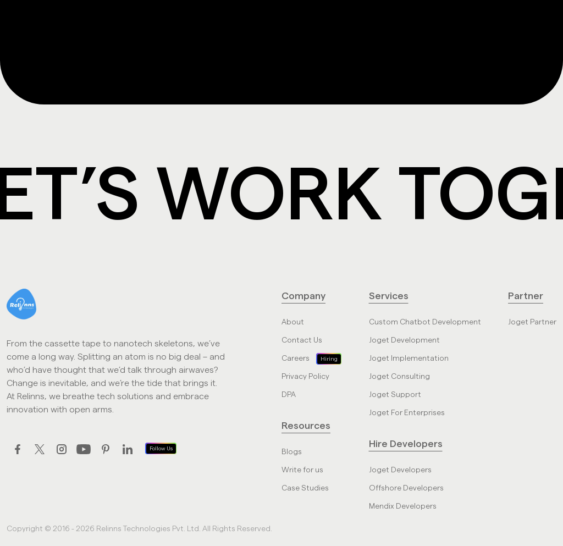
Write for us (302, 470)
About (293, 322)
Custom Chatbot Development (425, 322)
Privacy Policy (305, 376)
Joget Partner (532, 322)
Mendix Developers (403, 506)
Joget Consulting (399, 376)
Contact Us (302, 340)
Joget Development (404, 340)
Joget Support (395, 395)
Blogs (292, 452)
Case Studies (305, 488)
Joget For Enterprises (407, 413)
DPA (289, 395)
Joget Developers (400, 470)
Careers (296, 358)
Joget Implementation (409, 358)
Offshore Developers (406, 488)
